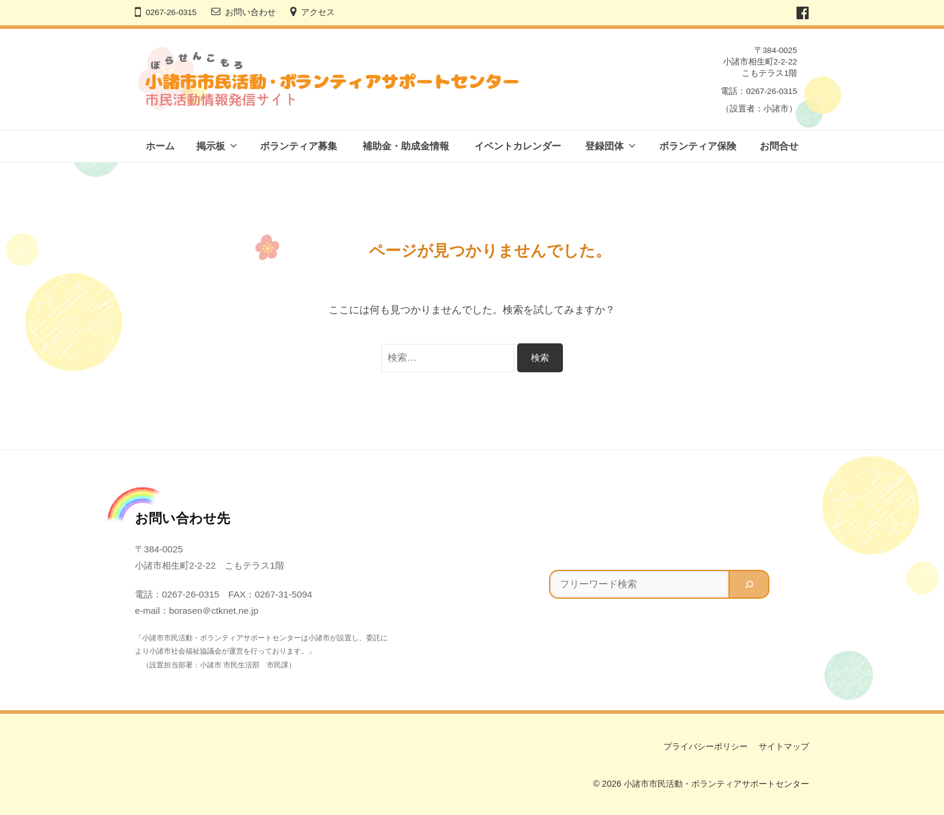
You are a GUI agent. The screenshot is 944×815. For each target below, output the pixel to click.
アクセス (318, 12)
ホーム (160, 146)
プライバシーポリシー (705, 746)
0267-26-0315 (171, 12)
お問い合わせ (250, 12)
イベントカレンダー (517, 146)
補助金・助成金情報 (405, 146)
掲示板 (210, 146)
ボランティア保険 (697, 146)
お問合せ (779, 146)
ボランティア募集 (298, 146)
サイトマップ (784, 746)
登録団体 (604, 146)
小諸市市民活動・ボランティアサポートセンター (716, 783)
